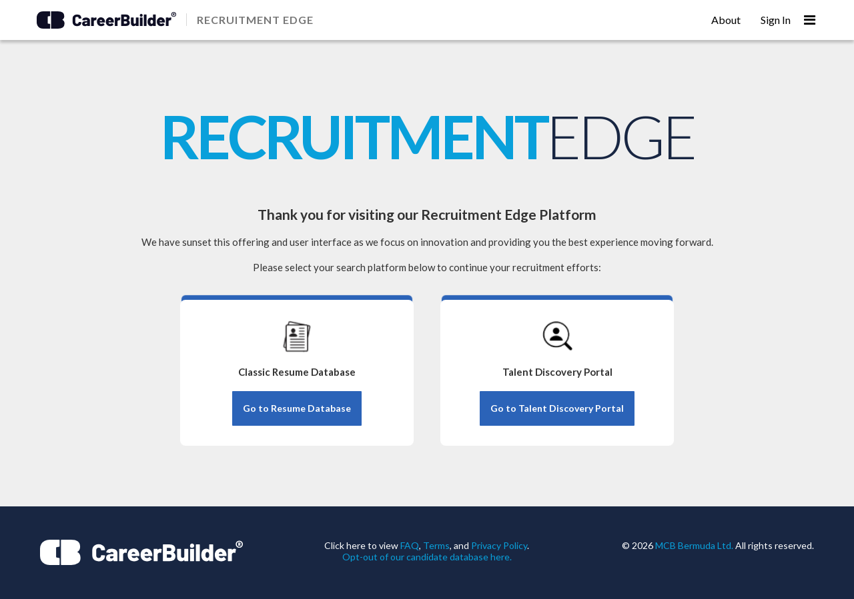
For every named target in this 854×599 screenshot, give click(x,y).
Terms (436, 545)
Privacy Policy (499, 545)
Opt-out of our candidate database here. (427, 556)
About (726, 19)
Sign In (776, 19)
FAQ (409, 545)
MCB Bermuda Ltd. (694, 545)
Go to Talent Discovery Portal (557, 408)
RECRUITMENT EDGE (255, 19)
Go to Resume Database (297, 408)
